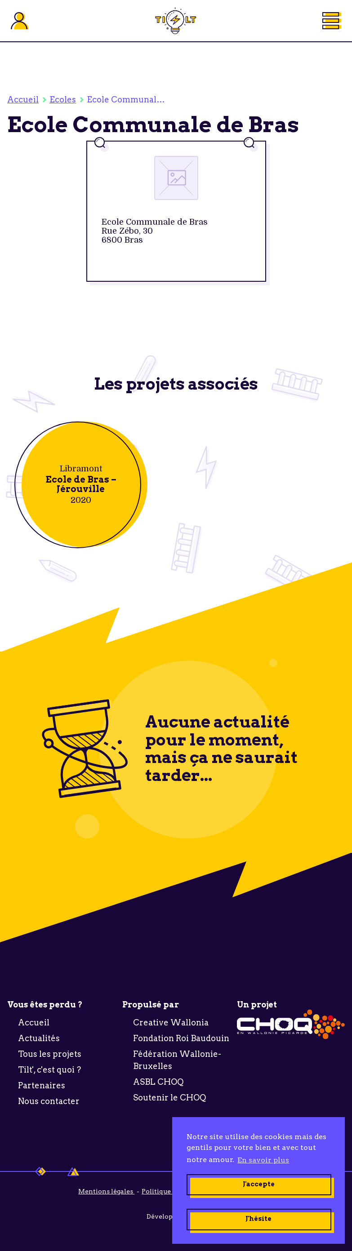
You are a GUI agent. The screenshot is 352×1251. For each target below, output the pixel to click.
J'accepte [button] (259, 1184)
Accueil (23, 99)
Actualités (39, 1038)
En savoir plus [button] (263, 1160)
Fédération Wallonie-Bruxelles (177, 1060)
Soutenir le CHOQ (169, 1097)
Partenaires (41, 1085)
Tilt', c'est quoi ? (49, 1069)
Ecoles (62, 99)
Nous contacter (49, 1101)
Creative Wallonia (171, 1022)
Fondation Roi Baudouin (181, 1038)
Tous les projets (49, 1054)
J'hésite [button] (258, 1219)
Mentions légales (106, 1191)
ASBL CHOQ (158, 1082)
